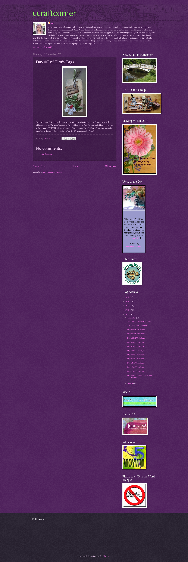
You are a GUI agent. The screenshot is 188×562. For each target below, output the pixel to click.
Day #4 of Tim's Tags (135, 363)
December (132, 318)
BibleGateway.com (134, 246)
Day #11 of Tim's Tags (136, 334)
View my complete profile (43, 47)
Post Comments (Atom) (52, 172)
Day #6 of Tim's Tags (135, 355)
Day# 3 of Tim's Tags (135, 367)
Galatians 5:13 (132, 238)
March (130, 383)
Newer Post (39, 166)
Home (75, 166)
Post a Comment (46, 154)
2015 (127, 297)
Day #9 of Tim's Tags (135, 342)
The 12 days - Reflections (137, 325)
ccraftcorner (54, 13)
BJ (52, 23)
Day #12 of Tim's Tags (136, 330)
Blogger (106, 556)
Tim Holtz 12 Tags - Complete (139, 321)
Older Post (110, 166)
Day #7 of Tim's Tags (135, 350)
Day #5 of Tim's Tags (135, 359)
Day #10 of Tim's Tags (136, 338)
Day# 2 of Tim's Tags (135, 371)
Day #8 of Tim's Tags (135, 346)
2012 (127, 310)
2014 (127, 301)
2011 (127, 314)
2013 (127, 306)
